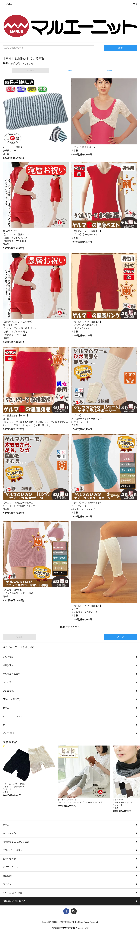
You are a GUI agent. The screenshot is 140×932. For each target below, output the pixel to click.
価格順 (70, 70)
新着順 (109, 70)
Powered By (70, 928)
